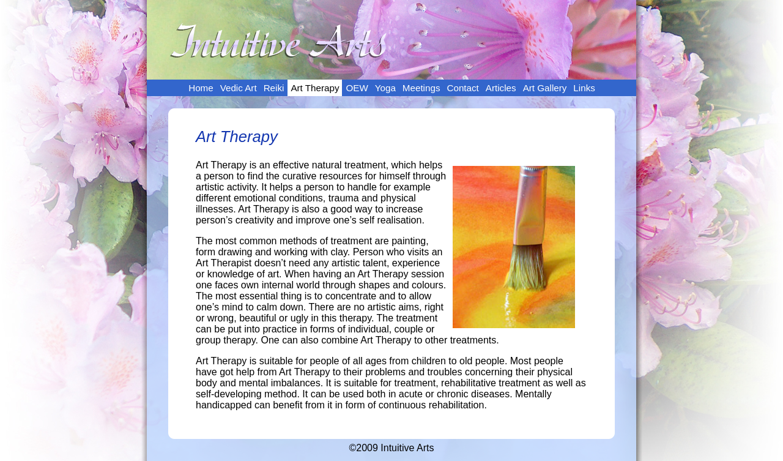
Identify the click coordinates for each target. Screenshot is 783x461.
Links (584, 88)
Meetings (421, 88)
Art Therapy (315, 88)
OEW (357, 88)
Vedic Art (238, 88)
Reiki (274, 88)
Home (200, 88)
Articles (501, 88)
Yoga (385, 88)
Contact (462, 88)
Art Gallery (545, 88)
